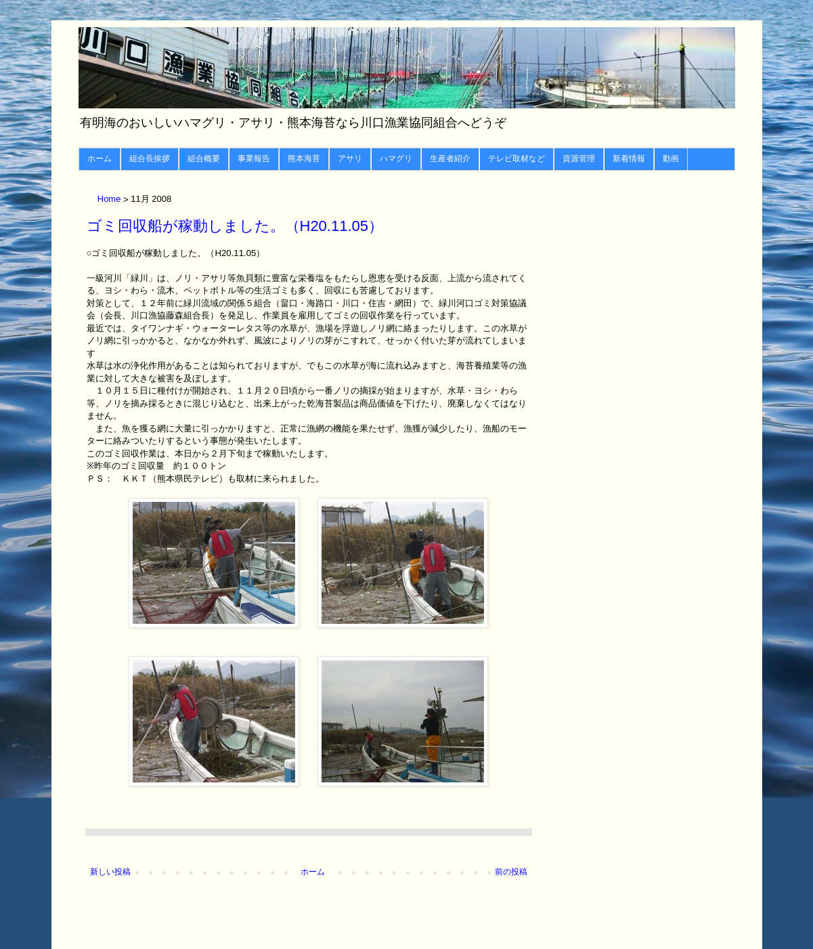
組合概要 (204, 158)
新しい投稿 (110, 872)
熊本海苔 (304, 158)
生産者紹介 (450, 158)
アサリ (350, 158)
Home (110, 199)
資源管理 (579, 158)
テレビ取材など (516, 158)
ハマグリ (396, 158)
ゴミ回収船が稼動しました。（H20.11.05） (235, 225)
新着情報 (629, 158)
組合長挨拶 (149, 158)
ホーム (99, 158)
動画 (671, 158)
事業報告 (254, 158)
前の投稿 (511, 872)
